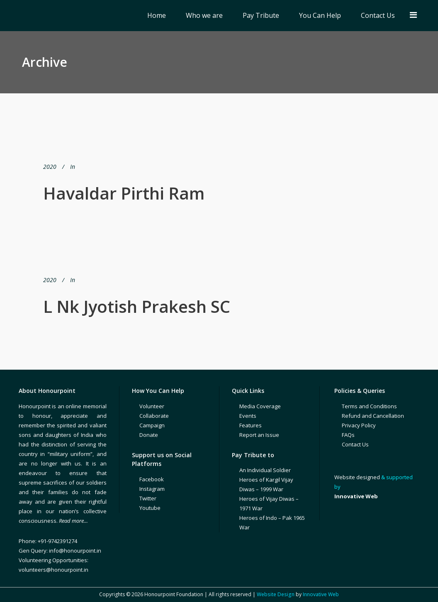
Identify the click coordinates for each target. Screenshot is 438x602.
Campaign (152, 425)
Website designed (357, 477)
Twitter (147, 498)
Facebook (151, 479)
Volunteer (151, 406)
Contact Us (355, 444)
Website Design (275, 594)
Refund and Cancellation (373, 415)
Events (247, 415)
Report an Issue (259, 435)
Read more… (73, 520)
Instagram (152, 488)
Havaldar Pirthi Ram (123, 193)
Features (250, 425)
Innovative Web (321, 594)
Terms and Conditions (369, 406)
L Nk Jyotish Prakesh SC (136, 306)
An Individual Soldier (265, 470)
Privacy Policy (359, 425)
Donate (148, 435)
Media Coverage (260, 406)
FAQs (348, 435)
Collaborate (154, 415)
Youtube (150, 508)
